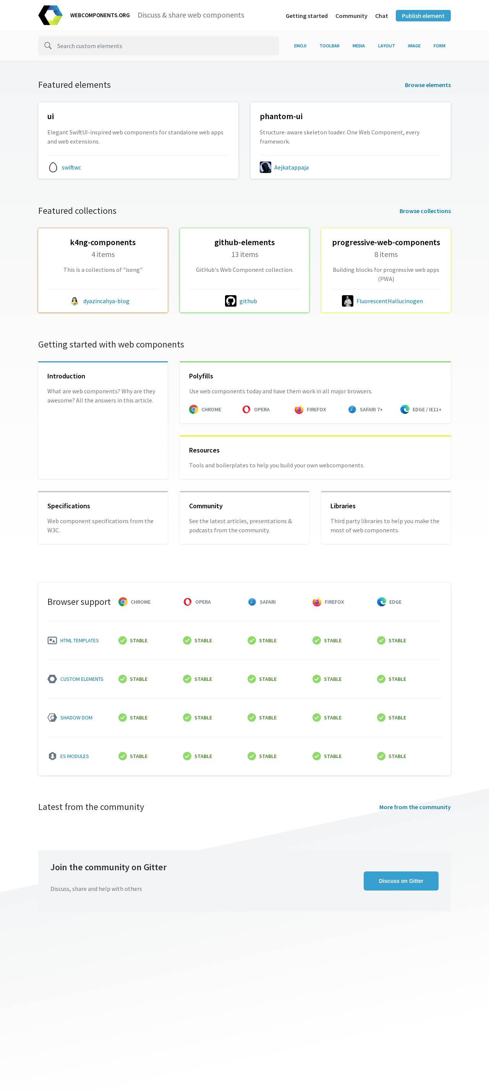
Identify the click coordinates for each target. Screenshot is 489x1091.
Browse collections (425, 211)
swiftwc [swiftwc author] (71, 167)
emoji (300, 45)
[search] (158, 45)
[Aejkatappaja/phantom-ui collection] (351, 128)
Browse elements (428, 85)
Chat (381, 15)
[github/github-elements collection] (244, 258)
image (414, 45)
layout (386, 45)
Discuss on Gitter (401, 881)
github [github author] (248, 301)
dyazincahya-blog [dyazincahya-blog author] (106, 301)
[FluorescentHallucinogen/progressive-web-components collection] (386, 258)
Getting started (307, 15)
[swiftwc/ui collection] (138, 128)
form (439, 45)
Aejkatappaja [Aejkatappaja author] (291, 167)
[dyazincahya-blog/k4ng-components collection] (103, 258)
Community (351, 15)
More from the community (415, 807)
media (359, 45)
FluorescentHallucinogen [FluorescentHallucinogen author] (389, 301)
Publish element (423, 15)
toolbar (329, 45)
